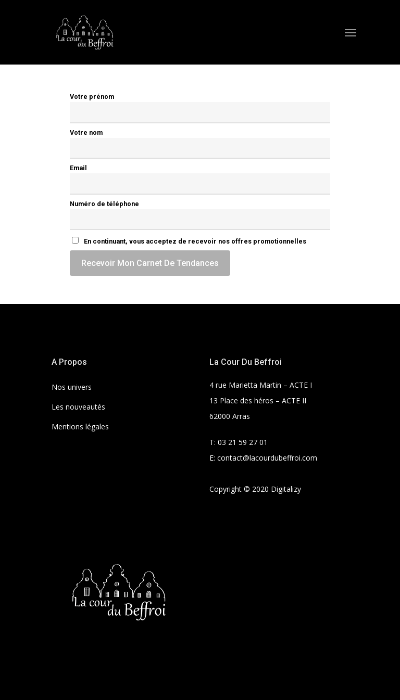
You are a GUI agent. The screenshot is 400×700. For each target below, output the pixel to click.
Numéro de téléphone (104, 204)
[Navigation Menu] (350, 32)
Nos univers (72, 387)
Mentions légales (80, 426)
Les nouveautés (78, 407)
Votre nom (86, 132)
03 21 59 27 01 (243, 442)
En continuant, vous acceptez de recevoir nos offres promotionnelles (189, 241)
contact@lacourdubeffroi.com (267, 458)
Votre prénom (92, 96)
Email (78, 168)
